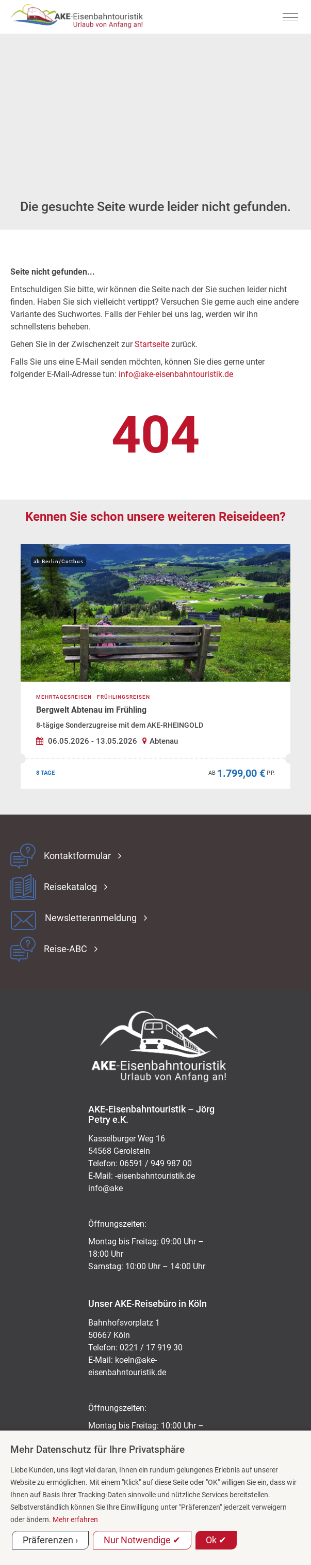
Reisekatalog (70, 887)
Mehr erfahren (75, 1519)
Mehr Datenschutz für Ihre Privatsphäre (97, 1449)
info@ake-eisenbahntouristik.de (176, 374)
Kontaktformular (77, 856)
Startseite (152, 344)
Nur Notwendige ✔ (142, 1539)
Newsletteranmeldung (91, 918)
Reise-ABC (65, 949)
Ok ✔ (216, 1539)
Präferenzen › (50, 1539)
